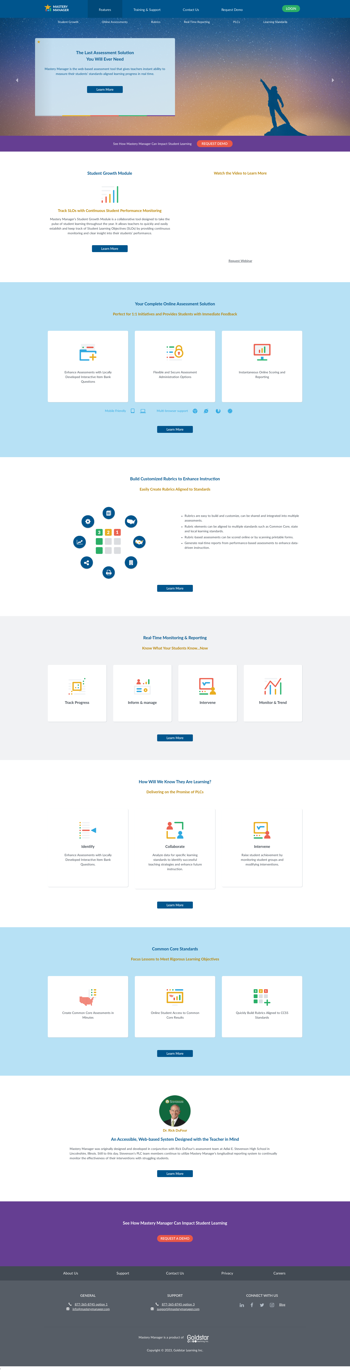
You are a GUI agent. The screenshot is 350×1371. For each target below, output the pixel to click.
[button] (26, 85)
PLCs (234, 22)
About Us (70, 1273)
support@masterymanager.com (178, 1309)
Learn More (104, 89)
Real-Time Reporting (194, 22)
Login (291, 8)
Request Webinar (240, 261)
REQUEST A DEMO (174, 1238)
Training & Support (146, 10)
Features (105, 10)
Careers (279, 1273)
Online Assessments (112, 22)
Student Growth (65, 22)
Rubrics (153, 22)
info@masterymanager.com (91, 1309)
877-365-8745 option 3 (178, 1304)
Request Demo (232, 10)
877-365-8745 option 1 (91, 1304)
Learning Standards (273, 22)
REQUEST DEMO (214, 144)
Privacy (227, 1273)
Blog (282, 1304)
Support (123, 1273)
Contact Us (191, 10)
